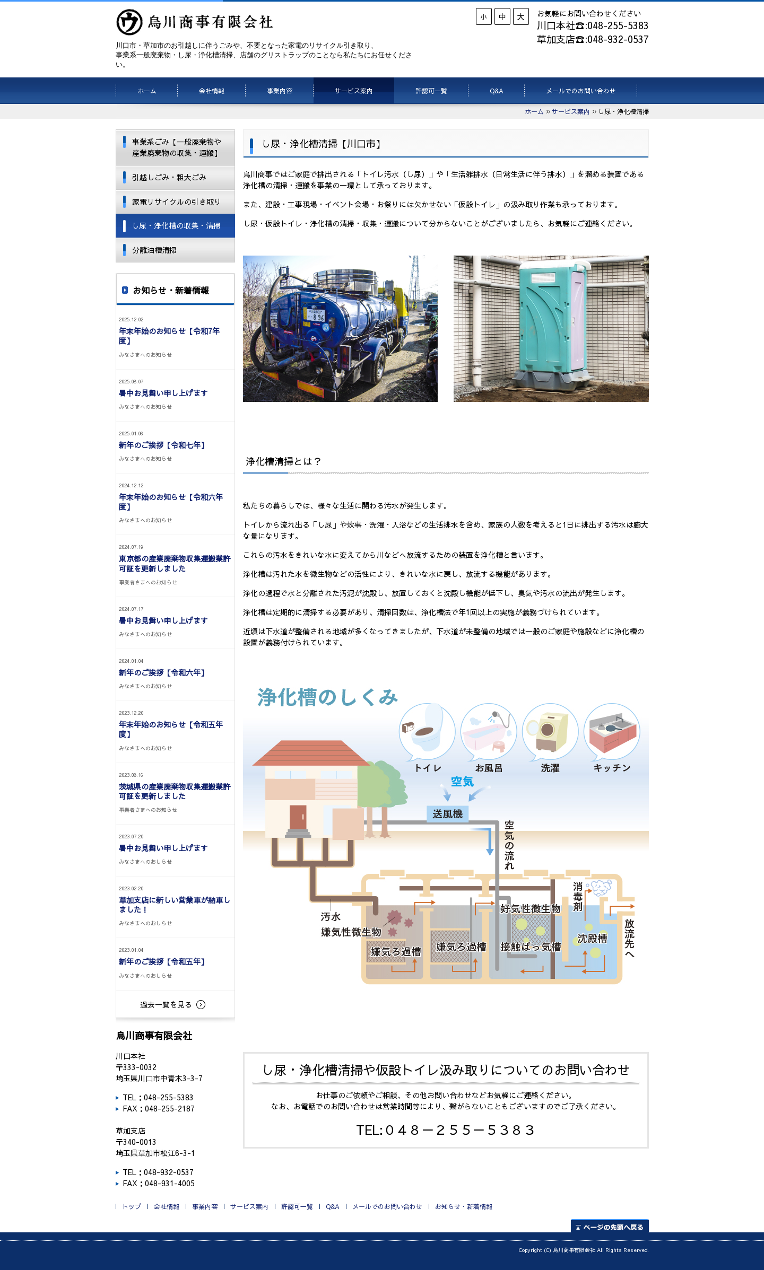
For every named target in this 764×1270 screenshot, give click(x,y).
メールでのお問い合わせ (581, 90)
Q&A (496, 90)
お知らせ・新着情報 (463, 1206)
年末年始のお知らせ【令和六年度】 (171, 502)
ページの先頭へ (610, 1225)
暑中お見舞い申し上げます (163, 393)
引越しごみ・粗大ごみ (169, 177)
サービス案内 (354, 90)
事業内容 (279, 90)
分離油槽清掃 (154, 249)
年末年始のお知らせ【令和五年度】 (171, 729)
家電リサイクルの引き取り (176, 201)
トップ (131, 1206)
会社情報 (211, 90)
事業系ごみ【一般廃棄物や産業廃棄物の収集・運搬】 (176, 147)
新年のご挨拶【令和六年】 (163, 672)
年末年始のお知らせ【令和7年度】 (169, 336)
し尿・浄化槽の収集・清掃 (176, 225)
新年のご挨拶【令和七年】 (163, 445)
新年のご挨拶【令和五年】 (163, 961)
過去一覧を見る (166, 1004)
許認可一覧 (431, 90)
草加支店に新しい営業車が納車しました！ (174, 905)
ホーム (147, 90)
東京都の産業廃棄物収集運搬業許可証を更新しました (174, 563)
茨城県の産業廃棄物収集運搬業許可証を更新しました (174, 791)
